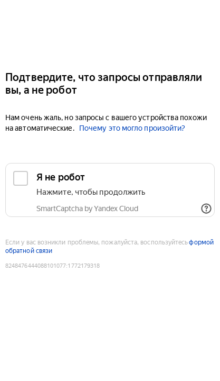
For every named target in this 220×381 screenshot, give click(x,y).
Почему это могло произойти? (132, 128)
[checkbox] (110, 190)
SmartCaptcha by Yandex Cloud (87, 208)
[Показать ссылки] (206, 208)
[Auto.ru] (110, 31)
